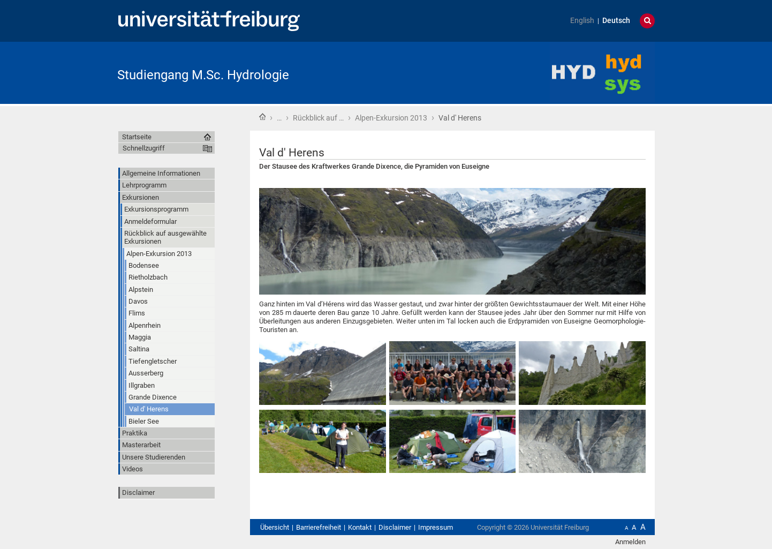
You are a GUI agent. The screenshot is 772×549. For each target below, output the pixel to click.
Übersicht (274, 527)
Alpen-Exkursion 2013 (391, 118)
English (582, 20)
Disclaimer (138, 492)
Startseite (262, 117)
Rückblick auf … (318, 118)
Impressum (435, 527)
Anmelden (630, 542)
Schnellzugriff (144, 148)
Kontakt (360, 527)
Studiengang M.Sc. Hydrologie (203, 74)
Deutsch (616, 20)
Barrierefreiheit (318, 527)
